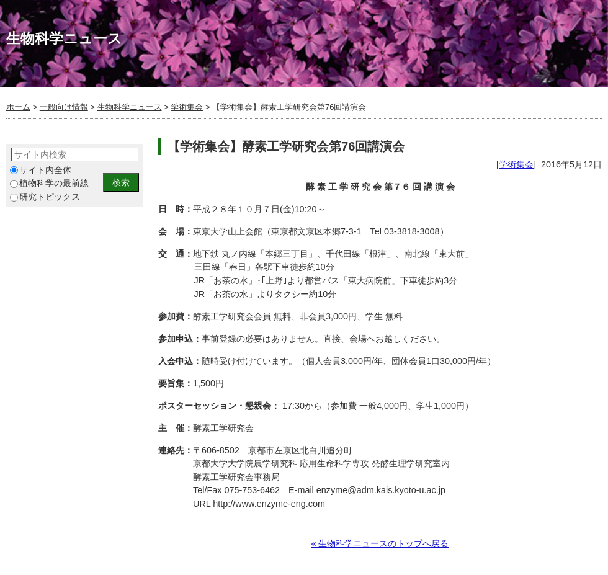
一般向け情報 (64, 107)
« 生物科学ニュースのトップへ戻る (380, 543)
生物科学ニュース (129, 107)
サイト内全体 (40, 170)
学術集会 (187, 107)
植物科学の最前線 (49, 183)
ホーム (18, 107)
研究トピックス (45, 197)
